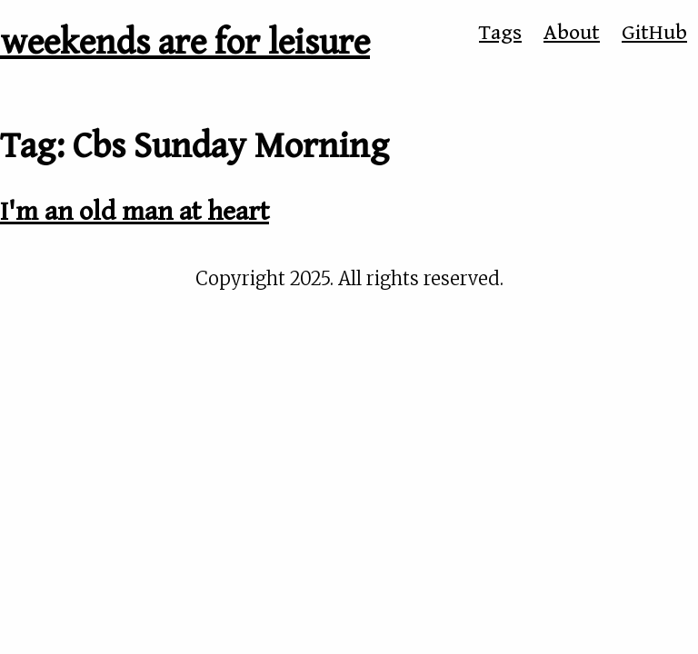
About (571, 32)
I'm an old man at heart (134, 211)
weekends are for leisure (185, 43)
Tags (500, 32)
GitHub (654, 32)
